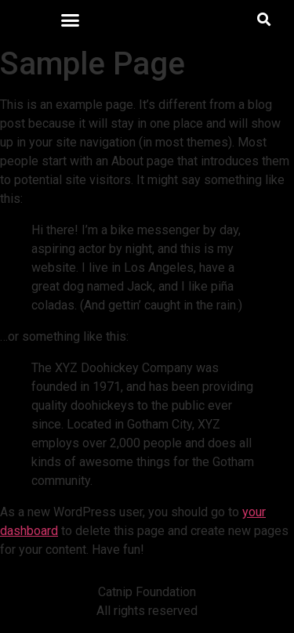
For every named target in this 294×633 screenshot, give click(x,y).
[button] (70, 19)
